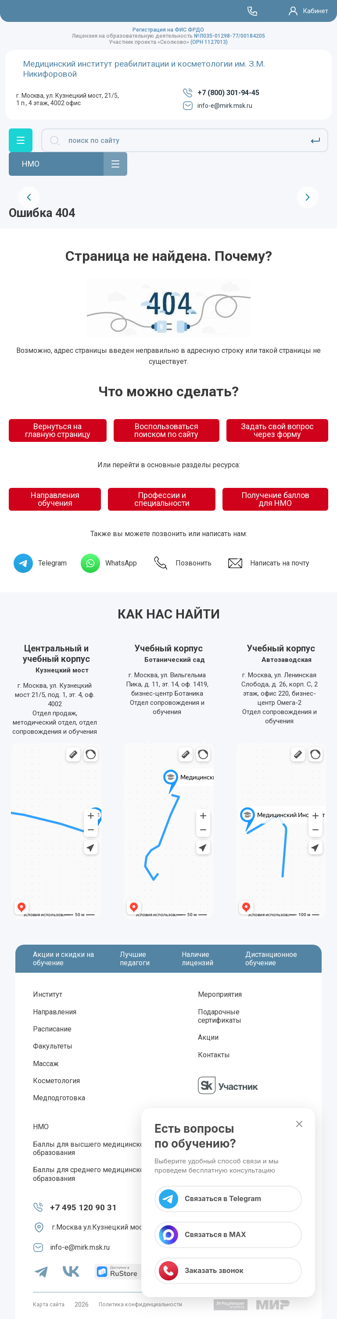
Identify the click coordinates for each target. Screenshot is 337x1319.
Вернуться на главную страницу (57, 430)
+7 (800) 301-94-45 (221, 93)
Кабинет (315, 11)
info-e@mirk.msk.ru (217, 105)
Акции (208, 1037)
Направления (54, 1012)
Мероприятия (220, 994)
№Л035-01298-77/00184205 (229, 36)
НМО (41, 1127)
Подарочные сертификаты (219, 1016)
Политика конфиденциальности (140, 1304)
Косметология (56, 1081)
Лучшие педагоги (135, 958)
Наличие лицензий (197, 958)
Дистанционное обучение (271, 958)
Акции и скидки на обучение (63, 958)
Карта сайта (49, 1304)
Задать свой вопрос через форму (277, 430)
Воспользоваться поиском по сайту (166, 430)
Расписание (52, 1029)
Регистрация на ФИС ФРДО (168, 30)
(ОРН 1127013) (209, 42)
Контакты (214, 1055)
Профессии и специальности (162, 499)
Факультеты (52, 1046)
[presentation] (29, 197)
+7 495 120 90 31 (83, 1207)
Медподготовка (59, 1098)
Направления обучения (55, 499)
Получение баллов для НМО (275, 499)
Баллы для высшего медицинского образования (92, 1148)
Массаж (46, 1063)
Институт (47, 994)
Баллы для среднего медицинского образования (92, 1174)
